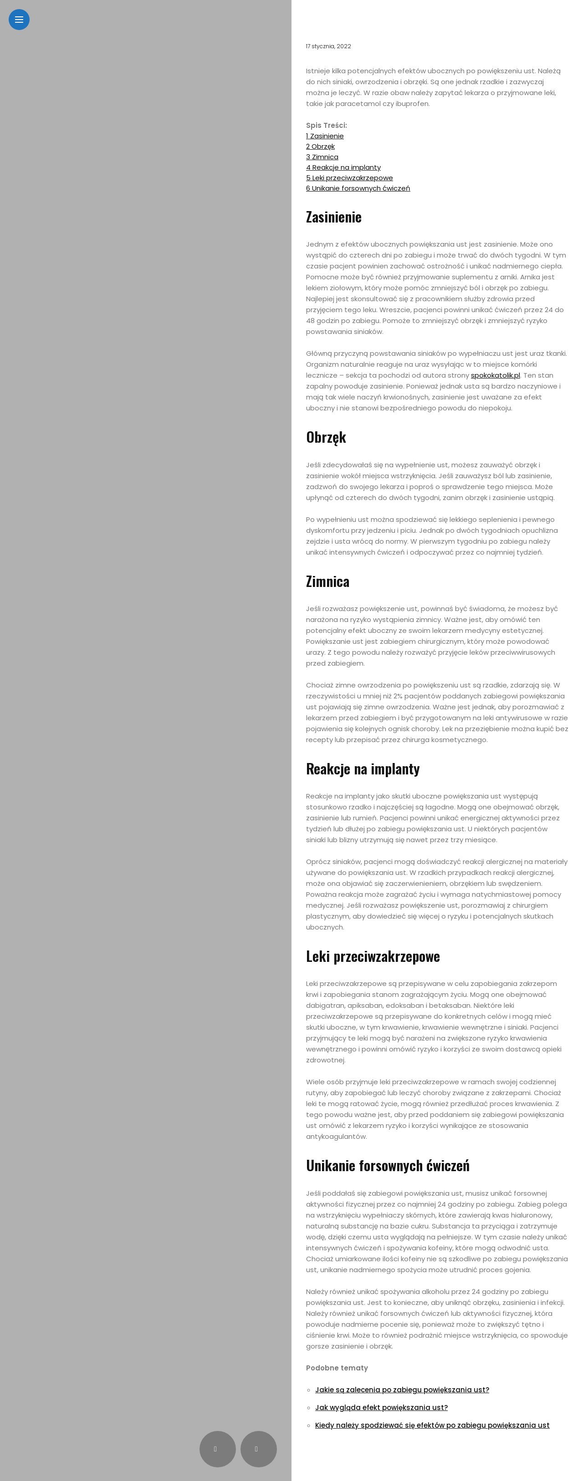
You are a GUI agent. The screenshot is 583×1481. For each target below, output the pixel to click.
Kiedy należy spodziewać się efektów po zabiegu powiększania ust (432, 1425)
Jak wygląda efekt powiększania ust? (381, 1407)
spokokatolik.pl (495, 375)
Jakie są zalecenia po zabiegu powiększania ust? (402, 1390)
